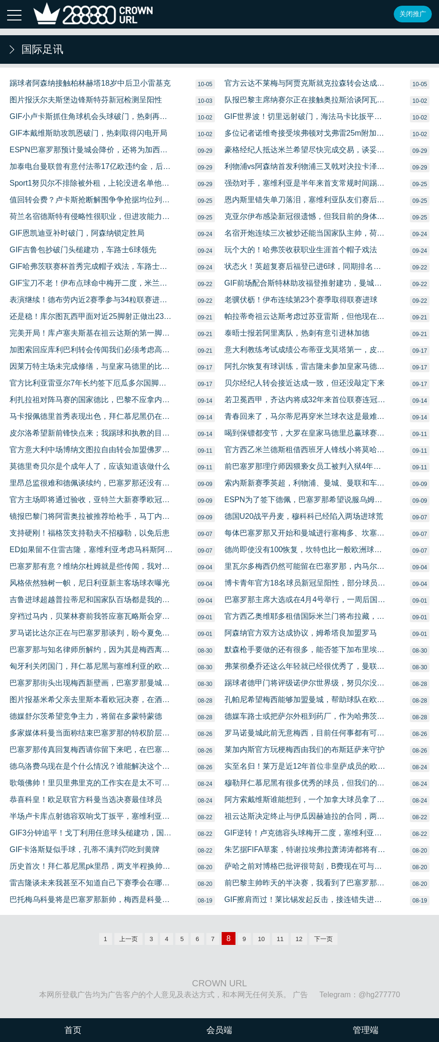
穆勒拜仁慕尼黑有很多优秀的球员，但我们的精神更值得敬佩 (306, 783)
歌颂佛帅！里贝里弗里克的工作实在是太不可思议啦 (92, 783)
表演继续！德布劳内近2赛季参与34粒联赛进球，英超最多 (92, 300)
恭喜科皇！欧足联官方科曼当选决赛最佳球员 (86, 799)
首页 (73, 1030)
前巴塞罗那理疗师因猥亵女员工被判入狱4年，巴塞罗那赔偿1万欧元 (306, 466)
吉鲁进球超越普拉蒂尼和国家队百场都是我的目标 (92, 599)
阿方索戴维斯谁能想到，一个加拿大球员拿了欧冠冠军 (306, 799)
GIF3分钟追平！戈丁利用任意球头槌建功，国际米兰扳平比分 (92, 833)
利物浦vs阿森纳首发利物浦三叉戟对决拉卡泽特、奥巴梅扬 (306, 166)
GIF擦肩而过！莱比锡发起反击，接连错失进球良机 (306, 899)
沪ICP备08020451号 (223, 1006)
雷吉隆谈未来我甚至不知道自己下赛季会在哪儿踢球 (92, 883)
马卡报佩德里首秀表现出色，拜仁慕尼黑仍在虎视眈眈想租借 (92, 416)
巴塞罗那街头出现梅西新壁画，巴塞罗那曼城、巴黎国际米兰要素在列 (92, 683)
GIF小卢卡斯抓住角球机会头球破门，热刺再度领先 (92, 116)
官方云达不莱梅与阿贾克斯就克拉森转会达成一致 (306, 83)
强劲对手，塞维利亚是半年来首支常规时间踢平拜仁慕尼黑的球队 (306, 183)
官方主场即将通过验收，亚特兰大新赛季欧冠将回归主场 (92, 500)
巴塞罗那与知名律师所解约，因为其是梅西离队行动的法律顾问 (92, 649)
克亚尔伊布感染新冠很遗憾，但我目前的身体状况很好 (306, 216)
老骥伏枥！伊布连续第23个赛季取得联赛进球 (301, 300)
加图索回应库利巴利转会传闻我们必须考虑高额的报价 (92, 350)
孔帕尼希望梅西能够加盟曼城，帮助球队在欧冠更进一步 (306, 699)
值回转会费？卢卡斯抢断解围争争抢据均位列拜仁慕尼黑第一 (92, 200)
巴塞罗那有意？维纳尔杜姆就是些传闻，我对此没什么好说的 (92, 566)
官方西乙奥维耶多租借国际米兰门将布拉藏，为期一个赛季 (306, 616)
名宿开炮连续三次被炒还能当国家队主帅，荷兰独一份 (306, 233)
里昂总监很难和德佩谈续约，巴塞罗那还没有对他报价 (92, 483)
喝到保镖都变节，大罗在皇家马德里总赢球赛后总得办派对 (306, 433)
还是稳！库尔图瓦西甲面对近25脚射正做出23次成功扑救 (92, 316)
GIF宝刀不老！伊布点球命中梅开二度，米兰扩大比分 (92, 283)
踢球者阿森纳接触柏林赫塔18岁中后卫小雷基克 (90, 83)
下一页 (323, 939)
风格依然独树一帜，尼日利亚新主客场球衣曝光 (90, 583)
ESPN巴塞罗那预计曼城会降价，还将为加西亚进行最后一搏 (92, 150)
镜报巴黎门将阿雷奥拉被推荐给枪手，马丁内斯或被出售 (92, 516)
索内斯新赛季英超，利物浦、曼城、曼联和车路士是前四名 (306, 483)
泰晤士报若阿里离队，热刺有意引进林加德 (297, 333)
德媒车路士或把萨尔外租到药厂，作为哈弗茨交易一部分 (306, 716)
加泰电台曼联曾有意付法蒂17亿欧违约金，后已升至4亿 (92, 166)
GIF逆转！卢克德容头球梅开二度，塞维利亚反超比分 (306, 833)
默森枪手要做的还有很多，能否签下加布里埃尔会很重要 (306, 649)
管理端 (365, 1030)
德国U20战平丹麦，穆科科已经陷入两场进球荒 (304, 516)
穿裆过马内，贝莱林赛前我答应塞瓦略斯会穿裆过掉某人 (92, 616)
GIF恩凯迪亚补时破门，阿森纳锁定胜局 (77, 233)
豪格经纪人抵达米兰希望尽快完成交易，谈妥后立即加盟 (306, 150)
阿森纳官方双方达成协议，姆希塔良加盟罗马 (301, 633)
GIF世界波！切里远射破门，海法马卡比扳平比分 (306, 116)
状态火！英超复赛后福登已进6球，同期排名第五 (306, 266)
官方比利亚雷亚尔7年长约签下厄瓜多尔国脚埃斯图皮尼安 (92, 383)
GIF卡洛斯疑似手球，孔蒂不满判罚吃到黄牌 (85, 849)
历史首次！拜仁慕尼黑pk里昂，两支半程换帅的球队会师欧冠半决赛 (92, 866)
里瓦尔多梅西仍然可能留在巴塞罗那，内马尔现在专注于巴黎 (306, 566)
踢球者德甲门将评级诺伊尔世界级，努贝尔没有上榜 (306, 683)
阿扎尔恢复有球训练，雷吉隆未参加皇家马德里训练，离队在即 (306, 366)
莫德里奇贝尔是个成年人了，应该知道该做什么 (90, 466)
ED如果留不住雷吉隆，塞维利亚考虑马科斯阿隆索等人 (92, 550)
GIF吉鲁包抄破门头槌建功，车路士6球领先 (83, 250)
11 (280, 939)
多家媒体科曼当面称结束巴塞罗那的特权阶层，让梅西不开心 (92, 733)
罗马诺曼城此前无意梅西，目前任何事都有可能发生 (306, 733)
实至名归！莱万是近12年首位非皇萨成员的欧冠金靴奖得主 (306, 766)
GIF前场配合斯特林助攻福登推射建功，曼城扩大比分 (306, 283)
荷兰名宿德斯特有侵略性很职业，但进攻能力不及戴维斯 (92, 216)
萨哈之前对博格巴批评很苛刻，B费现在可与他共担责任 (306, 866)
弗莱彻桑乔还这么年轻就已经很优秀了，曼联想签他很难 (306, 666)
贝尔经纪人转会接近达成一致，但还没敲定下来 (305, 383)
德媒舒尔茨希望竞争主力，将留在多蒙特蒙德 (86, 716)
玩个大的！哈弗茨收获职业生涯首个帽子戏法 (301, 250)
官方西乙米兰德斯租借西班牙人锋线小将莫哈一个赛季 (306, 450)
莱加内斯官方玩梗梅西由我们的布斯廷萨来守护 (305, 749)
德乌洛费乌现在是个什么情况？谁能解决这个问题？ (92, 766)
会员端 (219, 1030)
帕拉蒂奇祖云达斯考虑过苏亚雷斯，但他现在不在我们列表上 (306, 316)
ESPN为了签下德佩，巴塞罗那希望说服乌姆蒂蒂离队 (306, 500)
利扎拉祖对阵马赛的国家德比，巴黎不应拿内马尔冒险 (92, 400)
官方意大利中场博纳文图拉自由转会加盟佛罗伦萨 (92, 450)
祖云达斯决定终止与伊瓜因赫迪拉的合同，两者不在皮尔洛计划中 (306, 816)
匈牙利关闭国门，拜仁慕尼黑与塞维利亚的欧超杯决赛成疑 (92, 666)
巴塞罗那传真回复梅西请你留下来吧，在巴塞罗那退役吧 (92, 749)
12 (299, 939)
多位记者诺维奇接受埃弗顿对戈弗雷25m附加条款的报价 (306, 133)
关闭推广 (412, 14)
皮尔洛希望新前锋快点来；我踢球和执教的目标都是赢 (92, 433)
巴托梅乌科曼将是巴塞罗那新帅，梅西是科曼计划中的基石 (92, 899)
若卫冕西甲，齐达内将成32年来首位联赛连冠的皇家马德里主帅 (306, 400)
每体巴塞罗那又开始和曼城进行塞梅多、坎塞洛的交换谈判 (306, 533)
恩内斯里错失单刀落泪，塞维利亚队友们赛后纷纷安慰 (306, 200)
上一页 (128, 939)
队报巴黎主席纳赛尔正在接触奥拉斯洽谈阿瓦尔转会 (306, 100)
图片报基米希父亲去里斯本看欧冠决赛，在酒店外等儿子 (92, 699)
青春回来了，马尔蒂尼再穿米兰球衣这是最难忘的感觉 (306, 416)
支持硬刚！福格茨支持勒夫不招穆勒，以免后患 (90, 533)
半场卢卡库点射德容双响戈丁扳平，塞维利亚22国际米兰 (92, 816)
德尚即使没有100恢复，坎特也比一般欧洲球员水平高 (306, 550)
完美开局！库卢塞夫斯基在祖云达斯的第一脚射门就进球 (92, 333)
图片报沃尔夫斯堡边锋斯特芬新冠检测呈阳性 (86, 100)
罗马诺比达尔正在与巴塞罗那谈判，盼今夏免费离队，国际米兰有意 (92, 633)
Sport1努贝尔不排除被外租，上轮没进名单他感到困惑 (92, 183)
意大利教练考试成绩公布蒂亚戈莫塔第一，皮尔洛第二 (306, 350)
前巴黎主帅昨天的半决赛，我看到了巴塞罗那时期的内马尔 (306, 883)
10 (261, 939)
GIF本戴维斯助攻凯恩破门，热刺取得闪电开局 (88, 133)
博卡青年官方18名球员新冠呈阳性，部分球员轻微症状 (306, 583)
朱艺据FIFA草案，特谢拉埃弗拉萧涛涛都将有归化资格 (306, 849)
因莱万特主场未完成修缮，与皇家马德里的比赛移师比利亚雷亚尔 (92, 366)
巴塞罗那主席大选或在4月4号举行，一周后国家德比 (306, 599)
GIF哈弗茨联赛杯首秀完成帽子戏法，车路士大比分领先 (92, 266)
